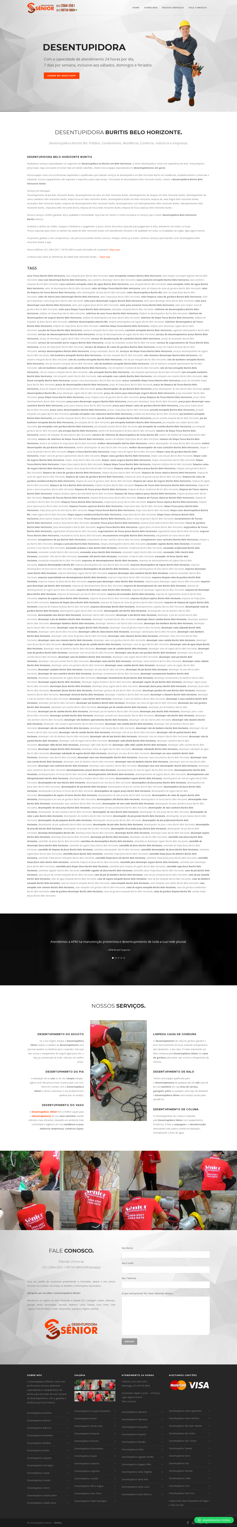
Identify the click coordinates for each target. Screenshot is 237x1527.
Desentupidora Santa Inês (135, 1479)
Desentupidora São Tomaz (183, 1440)
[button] (214, 1520)
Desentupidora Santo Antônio (184, 1418)
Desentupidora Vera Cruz (181, 1493)
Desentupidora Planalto (134, 1441)
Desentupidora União (180, 1478)
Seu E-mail (166, 1267)
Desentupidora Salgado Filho (136, 1464)
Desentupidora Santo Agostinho (185, 1410)
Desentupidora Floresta (86, 1440)
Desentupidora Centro (38, 1487)
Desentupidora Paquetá (134, 1434)
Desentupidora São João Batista (185, 1425)
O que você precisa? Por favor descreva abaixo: (166, 1313)
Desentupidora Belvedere (40, 1435)
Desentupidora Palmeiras (134, 1419)
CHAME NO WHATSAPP (61, 75)
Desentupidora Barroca (39, 1427)
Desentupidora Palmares (134, 1411)
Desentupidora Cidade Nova (41, 1502)
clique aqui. (114, 249)
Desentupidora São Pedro (182, 1433)
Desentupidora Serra (179, 1455)
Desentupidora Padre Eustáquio (90, 1500)
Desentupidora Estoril (85, 1418)
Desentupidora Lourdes (86, 1478)
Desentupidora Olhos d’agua (88, 1485)
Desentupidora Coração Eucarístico (92, 1411)
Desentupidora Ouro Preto (88, 1493)
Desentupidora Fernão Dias (88, 1425)
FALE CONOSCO (198, 7)
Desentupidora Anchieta (39, 1412)
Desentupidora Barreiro (39, 1420)
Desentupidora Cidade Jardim (42, 1495)
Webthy (58, 1522)
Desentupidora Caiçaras (39, 1457)
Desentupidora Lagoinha (87, 1471)
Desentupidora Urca (179, 1485)
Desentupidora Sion (179, 1463)
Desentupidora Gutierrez (86, 1463)
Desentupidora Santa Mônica (136, 1494)
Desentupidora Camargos (40, 1465)
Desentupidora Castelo (39, 1480)
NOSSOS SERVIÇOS (173, 7)
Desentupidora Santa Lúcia (135, 1486)
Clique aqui (104, 256)
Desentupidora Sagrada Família (138, 1456)
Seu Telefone (166, 1282)
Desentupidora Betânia (39, 1442)
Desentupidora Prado (133, 1449)
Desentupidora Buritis (38, 1450)
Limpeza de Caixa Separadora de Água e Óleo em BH (188, 1503)
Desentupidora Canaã (38, 1472)
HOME (136, 7)
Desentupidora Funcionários (88, 1448)
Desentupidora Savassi (180, 1448)
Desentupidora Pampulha (135, 1426)
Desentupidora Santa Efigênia (137, 1471)
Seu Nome (166, 1252)
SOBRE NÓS (150, 7)
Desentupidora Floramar (86, 1433)
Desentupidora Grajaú (85, 1455)
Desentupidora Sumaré (181, 1470)
